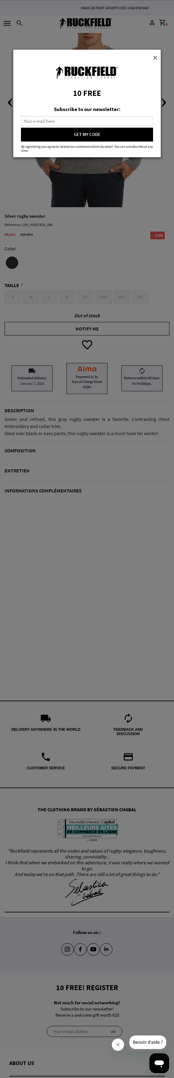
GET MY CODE (87, 134)
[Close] (155, 57)
